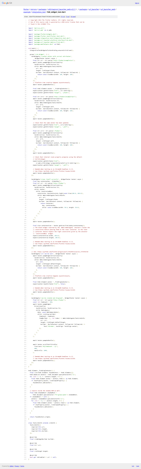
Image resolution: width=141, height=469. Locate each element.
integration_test (39, 12)
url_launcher (94, 9)
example (27, 12)
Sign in (137, 3)
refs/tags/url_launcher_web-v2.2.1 (62, 9)
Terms (22, 466)
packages (42, 9)
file (62, 16)
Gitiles (11, 466)
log (68, 16)
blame (73, 16)
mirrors (34, 9)
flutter (26, 9)
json (137, 466)
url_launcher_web (108, 9)
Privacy (17, 466)
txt (133, 466)
